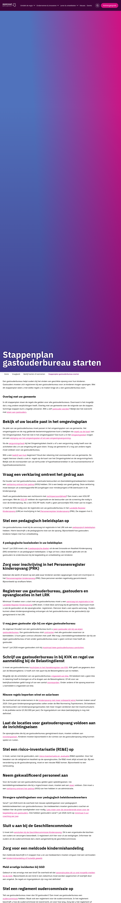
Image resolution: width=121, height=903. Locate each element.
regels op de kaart (82, 431)
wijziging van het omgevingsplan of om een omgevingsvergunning (40, 438)
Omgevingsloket (78, 434)
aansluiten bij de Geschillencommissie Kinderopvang (38, 832)
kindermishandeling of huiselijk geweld (24, 858)
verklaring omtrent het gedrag (20, 484)
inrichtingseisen (10, 736)
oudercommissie (10, 898)
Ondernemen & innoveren (46, 5)
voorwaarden (53, 682)
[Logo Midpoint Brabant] (9, 5)
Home (6, 374)
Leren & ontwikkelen (68, 5)
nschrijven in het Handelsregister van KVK (49, 667)
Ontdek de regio (26, 5)
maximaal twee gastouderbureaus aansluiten (63, 647)
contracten (49, 632)
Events (89, 5)
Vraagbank (16, 374)
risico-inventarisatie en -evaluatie (54, 756)
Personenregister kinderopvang (54, 511)
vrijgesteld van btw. (60, 676)
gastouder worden (60, 408)
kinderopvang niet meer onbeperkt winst (57, 700)
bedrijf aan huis (19, 455)
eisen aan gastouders (16, 412)
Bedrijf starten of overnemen (34, 374)
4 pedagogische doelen (38, 548)
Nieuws (82, 5)
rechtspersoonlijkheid (56, 496)
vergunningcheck (16, 443)
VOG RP (23, 499)
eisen (71, 785)
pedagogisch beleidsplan (84, 527)
